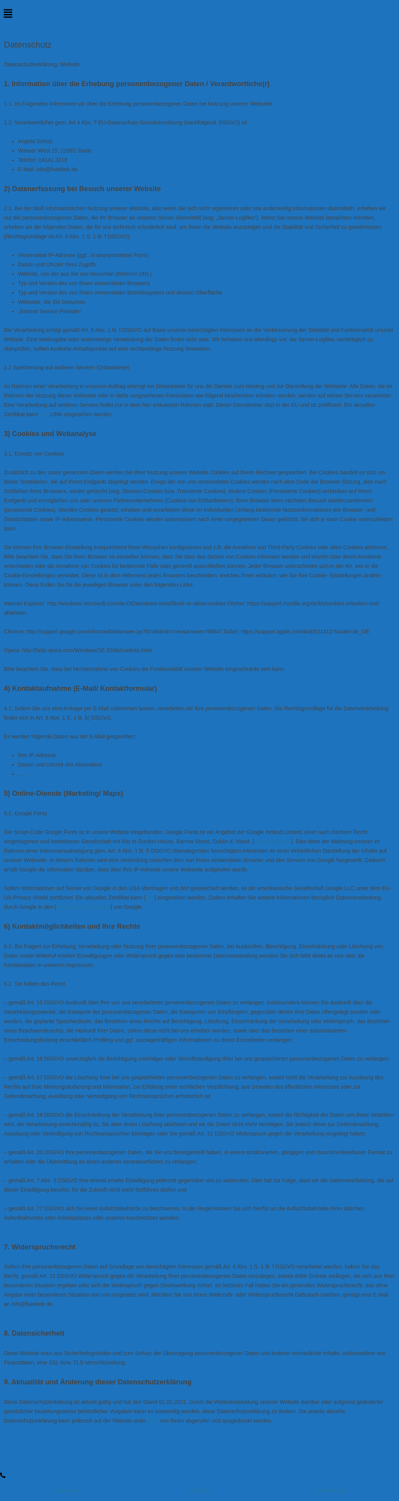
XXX (153, 1421)
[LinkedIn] (199, 1475)
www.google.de (272, 841)
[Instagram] (199, 1461)
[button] (199, 14)
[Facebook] (199, 1447)
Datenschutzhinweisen (83, 907)
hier (44, 414)
